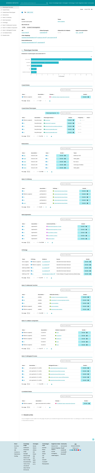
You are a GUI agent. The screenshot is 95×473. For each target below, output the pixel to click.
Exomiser (44, 447)
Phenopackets (45, 463)
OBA (34, 456)
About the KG (27, 467)
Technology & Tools (73, 3)
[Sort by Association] (45, 94)
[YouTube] (78, 450)
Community (91, 3)
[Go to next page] (44, 136)
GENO (34, 460)
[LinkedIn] (76, 450)
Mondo (34, 446)
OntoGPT (44, 459)
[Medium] (72, 450)
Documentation (27, 461)
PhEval (43, 449)
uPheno (34, 450)
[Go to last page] (47, 136)
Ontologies (65, 3)
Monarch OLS (55, 446)
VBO (34, 458)
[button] (82, 120)
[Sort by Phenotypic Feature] (54, 117)
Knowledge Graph (57, 3)
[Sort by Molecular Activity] (59, 294)
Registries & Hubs (83, 3)
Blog (62, 448)
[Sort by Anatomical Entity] (57, 223)
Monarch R (27, 455)
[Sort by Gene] (25, 94)
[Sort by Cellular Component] (66, 330)
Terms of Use (27, 463)
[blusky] (80, 450)
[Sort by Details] (87, 94)
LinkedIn (63, 450)
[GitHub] (74, 450)
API (25, 451)
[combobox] (34, 3)
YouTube (63, 452)
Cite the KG (26, 465)
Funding (16, 456)
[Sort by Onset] (90, 117)
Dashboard (26, 447)
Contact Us (17, 452)
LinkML (43, 451)
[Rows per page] (28, 101)
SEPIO (34, 462)
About (51, 3)
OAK (43, 455)
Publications (17, 454)
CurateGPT (44, 461)
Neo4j (25, 453)
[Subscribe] (70, 450)
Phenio (34, 454)
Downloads (26, 449)
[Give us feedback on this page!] (93, 439)
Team (15, 448)
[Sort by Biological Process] (58, 365)
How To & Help (27, 459)
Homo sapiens (61, 21)
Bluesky (63, 454)
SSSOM (43, 453)
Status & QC (26, 457)
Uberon (34, 448)
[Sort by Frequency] (83, 117)
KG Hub (53, 451)
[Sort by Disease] (55, 94)
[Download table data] (50, 100)
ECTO (34, 464)
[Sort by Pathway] (59, 188)
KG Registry (54, 453)
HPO (34, 452)
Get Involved (64, 446)
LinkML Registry (55, 455)
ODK (43, 457)
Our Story (16, 446)
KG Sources (26, 469)
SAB (15, 450)
